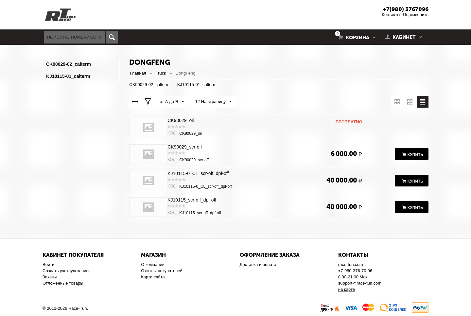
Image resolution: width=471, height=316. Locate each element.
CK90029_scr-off (184, 146)
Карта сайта (153, 276)
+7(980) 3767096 (405, 9)
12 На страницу (213, 101)
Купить (415, 154)
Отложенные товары (63, 283)
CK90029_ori (180, 120)
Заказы (50, 276)
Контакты (391, 14)
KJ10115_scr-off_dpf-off (191, 199)
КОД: (171, 133)
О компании (153, 264)
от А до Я (172, 101)
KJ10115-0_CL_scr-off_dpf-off (198, 173)
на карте (346, 289)
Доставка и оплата (258, 264)
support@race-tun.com (359, 283)
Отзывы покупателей (162, 270)
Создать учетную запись (67, 270)
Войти (48, 264)
